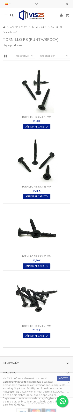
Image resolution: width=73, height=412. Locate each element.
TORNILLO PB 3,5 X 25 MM (36, 117)
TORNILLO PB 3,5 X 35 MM (36, 186)
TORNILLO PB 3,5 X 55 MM (36, 326)
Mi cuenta (9, 372)
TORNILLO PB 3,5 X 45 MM (36, 256)
